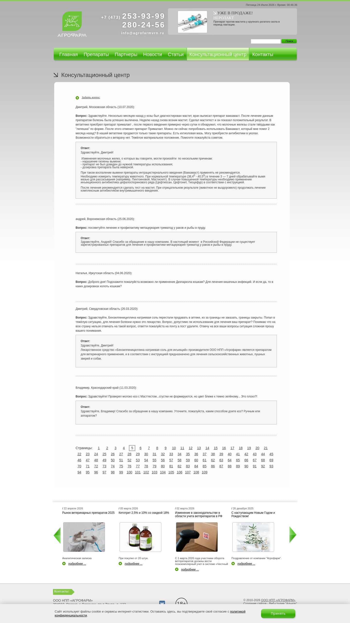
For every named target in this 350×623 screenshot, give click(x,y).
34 (180, 454)
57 (171, 460)
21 (266, 448)
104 (163, 472)
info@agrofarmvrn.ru (142, 33)
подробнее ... (77, 563)
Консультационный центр (217, 54)
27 (121, 454)
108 (196, 472)
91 (255, 466)
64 (230, 460)
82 (180, 466)
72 (96, 466)
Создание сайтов (254, 603)
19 (249, 448)
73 (104, 466)
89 (238, 466)
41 (238, 454)
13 (199, 448)
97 (104, 472)
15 (216, 448)
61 (205, 460)
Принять (278, 613)
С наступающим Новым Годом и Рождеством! (253, 514)
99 (121, 472)
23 (88, 454)
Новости (152, 54)
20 (257, 448)
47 (88, 460)
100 (129, 472)
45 (271, 454)
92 (263, 466)
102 (146, 472)
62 (213, 460)
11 (182, 448)
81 (171, 466)
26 (113, 454)
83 (188, 466)
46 (79, 460)
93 (271, 466)
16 (224, 448)
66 (246, 460)
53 (138, 460)
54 (146, 460)
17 (232, 448)
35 (188, 454)
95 (88, 472)
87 (221, 466)
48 (96, 460)
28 (129, 454)
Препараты (96, 54)
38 (213, 454)
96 (96, 472)
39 (221, 454)
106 (179, 472)
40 (230, 454)
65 (238, 460)
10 (174, 448)
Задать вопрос (91, 97)
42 (246, 454)
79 (155, 466)
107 (188, 472)
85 (205, 466)
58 (180, 460)
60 (196, 460)
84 (196, 466)
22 (79, 454)
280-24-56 (143, 25)
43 (255, 454)
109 (204, 472)
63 (221, 460)
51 (121, 460)
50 (113, 460)
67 (255, 460)
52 (129, 460)
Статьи (176, 54)
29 (138, 454)
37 (205, 454)
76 (129, 466)
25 (104, 454)
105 (171, 472)
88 (230, 466)
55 (155, 460)
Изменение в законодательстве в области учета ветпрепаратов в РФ (198, 514)
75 (121, 466)
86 (213, 466)
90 (246, 466)
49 (104, 460)
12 (190, 448)
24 (96, 454)
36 (196, 454)
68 (263, 460)
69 (271, 460)
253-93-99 (133, 16)
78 (146, 466)
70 (79, 466)
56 (163, 460)
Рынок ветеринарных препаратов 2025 (88, 512)
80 (163, 466)
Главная (68, 54)
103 (154, 472)
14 (207, 448)
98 (113, 472)
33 (171, 454)
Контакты (262, 54)
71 (88, 466)
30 (146, 454)
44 (263, 454)
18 (241, 448)
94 (79, 472)
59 (188, 460)
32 (163, 454)
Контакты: (61, 591)
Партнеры (126, 54)
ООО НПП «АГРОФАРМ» (278, 600)
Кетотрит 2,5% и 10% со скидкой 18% (144, 512)
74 (113, 466)
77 (138, 466)
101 (137, 472)
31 (155, 454)
